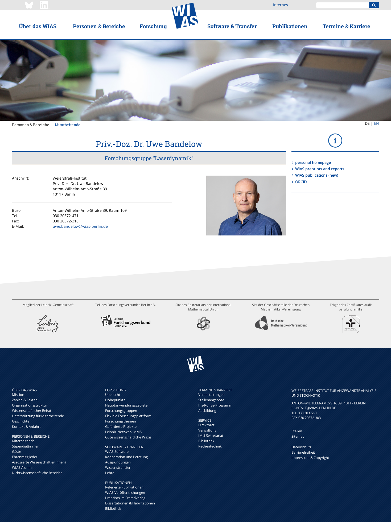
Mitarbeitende (67, 124)
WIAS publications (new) (316, 175)
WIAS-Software (117, 451)
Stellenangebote (211, 399)
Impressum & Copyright (310, 457)
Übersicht (112, 394)
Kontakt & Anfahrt (26, 426)
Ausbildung (207, 410)
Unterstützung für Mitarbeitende (38, 415)
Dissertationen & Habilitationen (130, 503)
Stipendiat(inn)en (25, 446)
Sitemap (297, 436)
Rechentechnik (210, 446)
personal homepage (313, 162)
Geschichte (20, 421)
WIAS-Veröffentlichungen (125, 492)
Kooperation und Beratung (126, 456)
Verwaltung (207, 430)
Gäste (16, 451)
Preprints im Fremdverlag (125, 497)
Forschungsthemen (120, 421)
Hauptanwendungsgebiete (126, 405)
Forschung (153, 26)
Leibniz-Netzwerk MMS (123, 431)
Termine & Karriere (346, 26)
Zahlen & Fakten (25, 399)
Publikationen (289, 26)
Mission (18, 394)
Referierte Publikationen (124, 487)
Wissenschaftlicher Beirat (31, 410)
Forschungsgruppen (121, 410)
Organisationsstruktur (29, 405)
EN (376, 123)
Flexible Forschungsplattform (128, 415)
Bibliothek (113, 508)
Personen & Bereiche (99, 26)
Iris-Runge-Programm (215, 405)
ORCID (301, 181)
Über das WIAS (37, 26)
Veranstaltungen (211, 394)
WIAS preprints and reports (319, 168)
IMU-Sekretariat (210, 435)
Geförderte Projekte (121, 426)
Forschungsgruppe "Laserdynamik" (149, 158)
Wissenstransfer (117, 467)
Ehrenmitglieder (24, 456)
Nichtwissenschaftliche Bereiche (37, 472)
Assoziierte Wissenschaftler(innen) (39, 462)
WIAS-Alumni (22, 467)
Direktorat (206, 424)
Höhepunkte (115, 399)
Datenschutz (301, 447)
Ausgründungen (118, 462)
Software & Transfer (232, 26)
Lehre (109, 472)
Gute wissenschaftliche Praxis (128, 437)
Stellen (296, 431)
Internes (280, 4)
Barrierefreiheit (303, 452)
